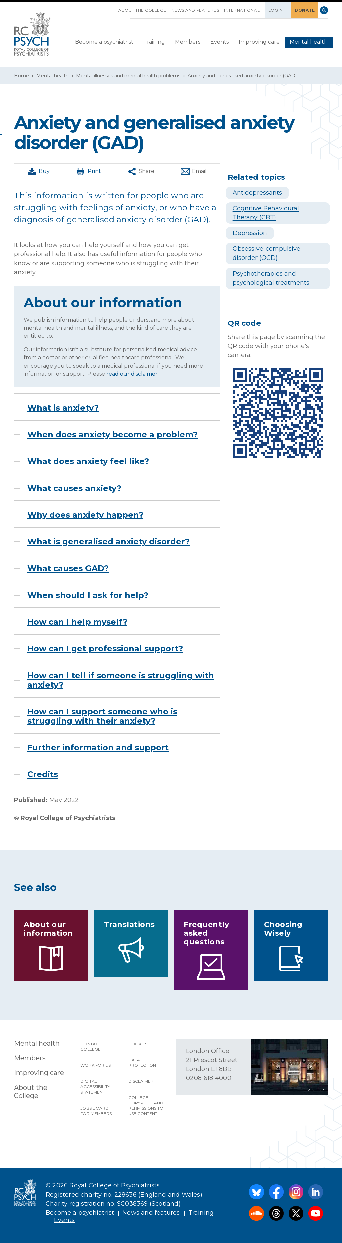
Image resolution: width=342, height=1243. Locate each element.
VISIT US (316, 1089)
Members (187, 42)
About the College (142, 10)
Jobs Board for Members (96, 1111)
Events (219, 42)
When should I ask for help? (87, 595)
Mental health (309, 42)
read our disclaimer (132, 374)
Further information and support (98, 747)
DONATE (305, 10)
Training (154, 42)
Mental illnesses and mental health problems (128, 76)
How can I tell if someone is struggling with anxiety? (120, 680)
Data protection (142, 1062)
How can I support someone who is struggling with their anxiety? (102, 716)
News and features (195, 10)
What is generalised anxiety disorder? (108, 541)
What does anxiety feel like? (88, 461)
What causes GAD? (68, 568)
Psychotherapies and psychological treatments (271, 278)
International (242, 10)
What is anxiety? (63, 408)
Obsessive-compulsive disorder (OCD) (266, 253)
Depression (250, 233)
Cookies (137, 1043)
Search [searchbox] (324, 10)
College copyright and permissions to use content (145, 1105)
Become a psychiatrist (104, 42)
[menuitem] (104, 42)
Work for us (95, 1065)
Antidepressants (257, 192)
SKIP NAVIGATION (113, 7)
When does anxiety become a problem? (112, 434)
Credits (42, 774)
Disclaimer (141, 1081)
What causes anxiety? (74, 488)
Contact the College (95, 1046)
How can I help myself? (77, 622)
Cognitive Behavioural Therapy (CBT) (266, 213)
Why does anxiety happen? (85, 515)
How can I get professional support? (105, 648)
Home (21, 76)
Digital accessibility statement (95, 1087)
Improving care (259, 42)
